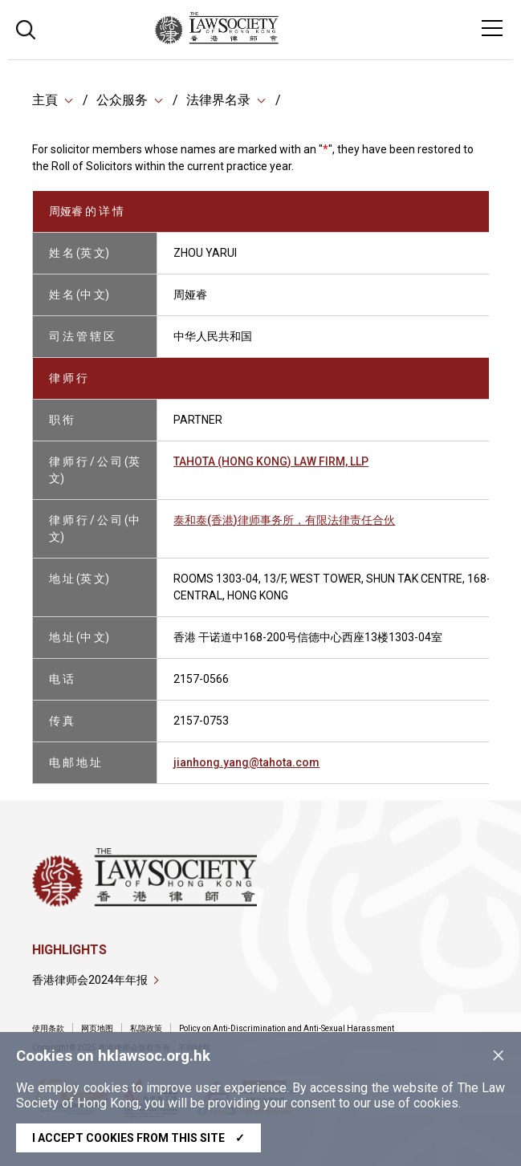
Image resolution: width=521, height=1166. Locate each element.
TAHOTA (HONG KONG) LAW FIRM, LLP (270, 461)
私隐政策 (146, 1028)
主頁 (45, 100)
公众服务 (122, 100)
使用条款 (48, 1028)
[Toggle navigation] (492, 28)
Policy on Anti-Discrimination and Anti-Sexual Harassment (286, 1028)
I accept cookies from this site (138, 1137)
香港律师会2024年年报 (90, 979)
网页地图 (97, 1028)
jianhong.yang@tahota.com (246, 762)
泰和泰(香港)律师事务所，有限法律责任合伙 (284, 520)
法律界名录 (218, 100)
